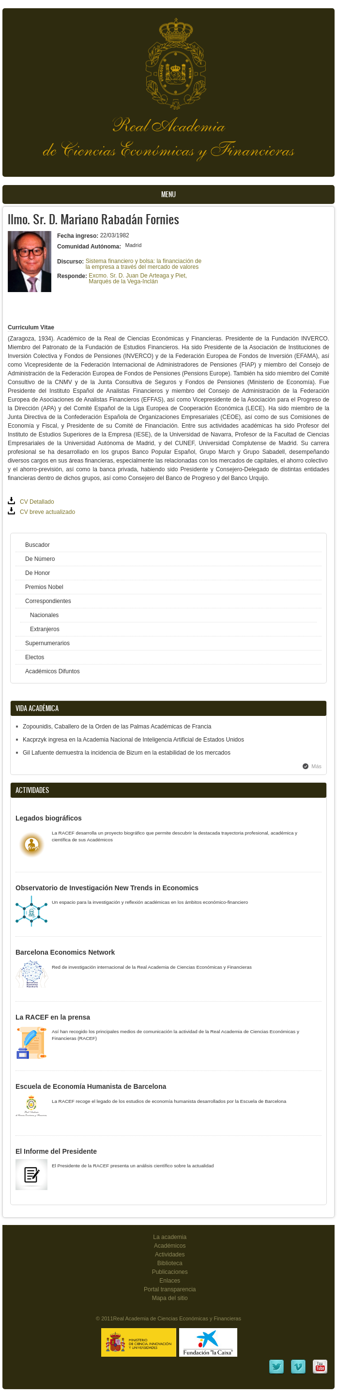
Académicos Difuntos (52, 671)
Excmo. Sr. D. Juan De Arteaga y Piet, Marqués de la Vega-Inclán (138, 278)
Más (316, 766)
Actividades (169, 1254)
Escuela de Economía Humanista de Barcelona (90, 1086)
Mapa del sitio (170, 1298)
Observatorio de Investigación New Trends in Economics (107, 888)
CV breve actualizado (47, 512)
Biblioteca (170, 1263)
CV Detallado (37, 501)
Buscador (37, 545)
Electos (34, 657)
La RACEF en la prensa (52, 1017)
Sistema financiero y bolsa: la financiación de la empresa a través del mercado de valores (143, 264)
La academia (169, 1237)
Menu (168, 194)
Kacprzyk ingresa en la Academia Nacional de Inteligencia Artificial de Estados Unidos (133, 739)
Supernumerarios (47, 643)
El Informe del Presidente (56, 1151)
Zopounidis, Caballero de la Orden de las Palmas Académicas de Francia (117, 726)
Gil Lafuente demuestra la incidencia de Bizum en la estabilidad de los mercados (126, 752)
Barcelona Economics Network (65, 952)
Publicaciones (170, 1272)
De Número (40, 559)
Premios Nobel (44, 587)
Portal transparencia (170, 1289)
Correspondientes (48, 601)
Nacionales (44, 615)
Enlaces (169, 1280)
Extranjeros (45, 629)
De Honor (37, 573)
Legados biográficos (48, 818)
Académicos (169, 1245)
